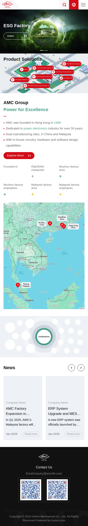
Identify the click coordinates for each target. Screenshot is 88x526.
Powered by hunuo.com (50, 520)
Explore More (15, 155)
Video (10, 35)
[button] (41, 50)
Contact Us (44, 467)
